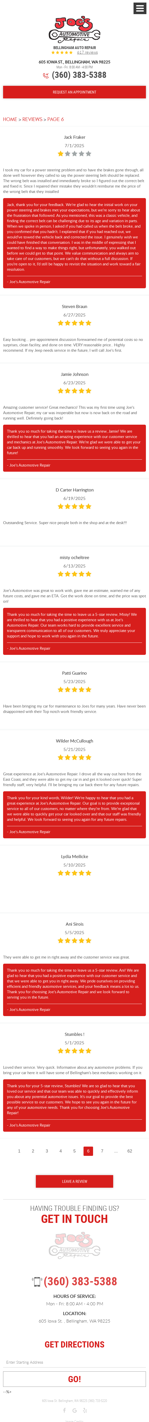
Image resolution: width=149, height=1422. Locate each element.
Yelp (85, 1411)
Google (74, 1411)
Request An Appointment (74, 92)
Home (10, 119)
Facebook (64, 1411)
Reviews (32, 119)
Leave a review (74, 1181)
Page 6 (55, 119)
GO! (74, 1379)
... (116, 1151)
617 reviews (87, 52)
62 (129, 1151)
